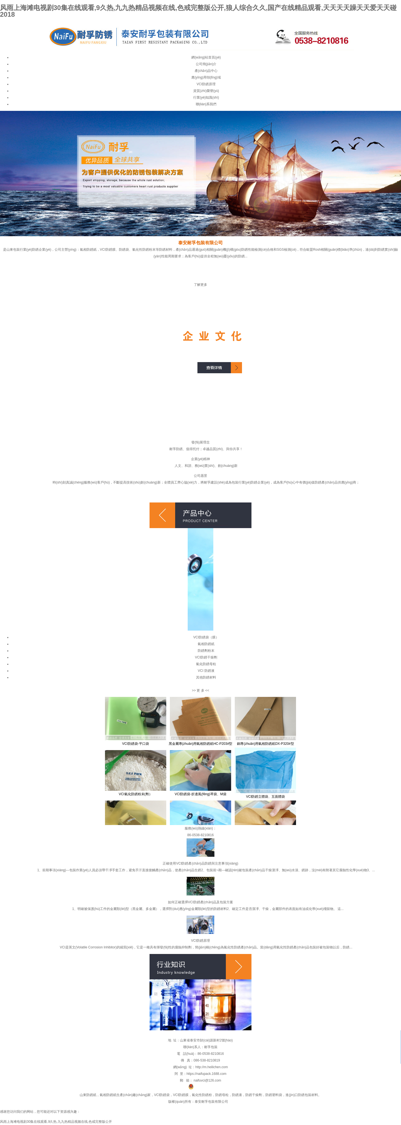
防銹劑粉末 (206, 651)
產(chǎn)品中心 (206, 71)
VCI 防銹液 (206, 671)
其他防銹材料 (206, 677)
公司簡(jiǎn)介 (206, 64)
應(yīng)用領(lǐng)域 (206, 77)
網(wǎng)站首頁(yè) (206, 57)
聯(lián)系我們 (206, 104)
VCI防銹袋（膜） (206, 637)
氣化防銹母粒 (206, 664)
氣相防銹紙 (206, 644)
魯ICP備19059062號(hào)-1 (162, 1088)
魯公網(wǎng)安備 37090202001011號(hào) (223, 1088)
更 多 (200, 690)
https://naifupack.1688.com (206, 1074)
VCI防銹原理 (206, 84)
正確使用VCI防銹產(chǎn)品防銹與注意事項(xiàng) (200, 863)
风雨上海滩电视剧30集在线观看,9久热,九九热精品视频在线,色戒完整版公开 (56, 1122)
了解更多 (200, 285)
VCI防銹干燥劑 (206, 657)
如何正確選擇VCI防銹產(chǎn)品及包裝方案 (200, 902)
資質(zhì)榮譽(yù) (206, 91)
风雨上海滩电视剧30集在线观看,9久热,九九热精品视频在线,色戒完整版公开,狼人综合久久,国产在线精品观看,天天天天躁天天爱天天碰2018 (198, 11)
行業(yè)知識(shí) (206, 97)
